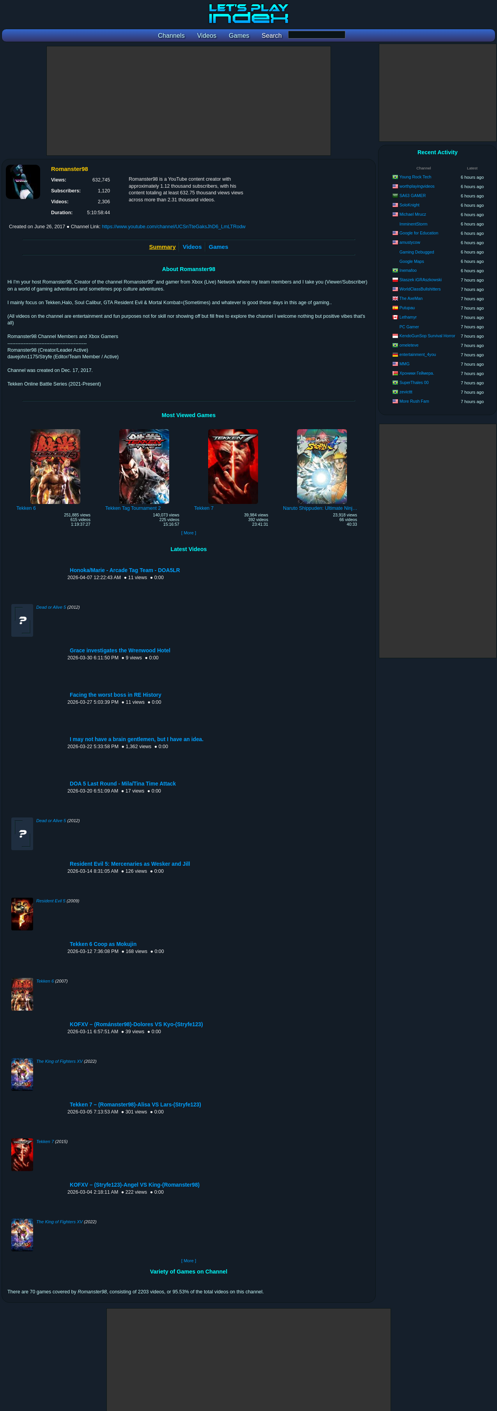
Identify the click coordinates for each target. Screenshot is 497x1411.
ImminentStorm (414, 224)
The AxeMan (411, 298)
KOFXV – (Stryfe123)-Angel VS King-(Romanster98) (135, 1185)
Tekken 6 (45, 981)
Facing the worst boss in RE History (115, 695)
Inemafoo (408, 270)
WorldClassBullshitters (420, 289)
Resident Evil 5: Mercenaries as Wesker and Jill (130, 864)
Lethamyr (408, 317)
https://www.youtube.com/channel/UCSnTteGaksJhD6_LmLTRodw (173, 226)
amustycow (410, 242)
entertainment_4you (418, 354)
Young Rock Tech (416, 176)
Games (218, 246)
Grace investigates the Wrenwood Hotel (120, 651)
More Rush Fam (414, 401)
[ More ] (188, 532)
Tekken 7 (45, 1141)
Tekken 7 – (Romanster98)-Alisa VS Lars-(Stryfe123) (135, 1105)
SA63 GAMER (413, 195)
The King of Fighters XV (59, 1061)
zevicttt (406, 391)
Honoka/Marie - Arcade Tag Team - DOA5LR (125, 570)
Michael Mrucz (413, 214)
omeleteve (409, 345)
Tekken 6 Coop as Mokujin (103, 944)
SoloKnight (409, 205)
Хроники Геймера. (417, 373)
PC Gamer (409, 326)
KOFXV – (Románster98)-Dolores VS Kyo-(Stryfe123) (136, 1024)
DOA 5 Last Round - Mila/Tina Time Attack (123, 784)
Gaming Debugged (417, 252)
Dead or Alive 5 (51, 607)
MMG (405, 363)
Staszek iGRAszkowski (421, 279)
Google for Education (419, 233)
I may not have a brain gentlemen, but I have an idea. (136, 739)
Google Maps (412, 261)
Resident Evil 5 (50, 900)
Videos (192, 246)
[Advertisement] (189, 100)
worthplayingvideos (417, 186)
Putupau (407, 307)
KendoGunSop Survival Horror (427, 335)
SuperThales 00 (414, 382)
